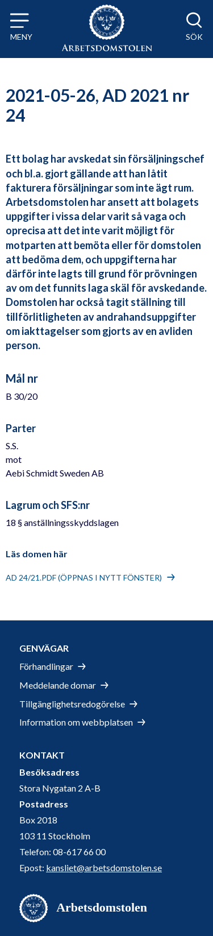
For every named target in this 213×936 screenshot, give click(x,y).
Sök (194, 37)
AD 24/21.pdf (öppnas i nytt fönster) (84, 577)
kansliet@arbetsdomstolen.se (104, 867)
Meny (21, 37)
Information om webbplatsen (76, 722)
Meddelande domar (57, 685)
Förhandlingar (46, 666)
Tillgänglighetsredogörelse (72, 703)
